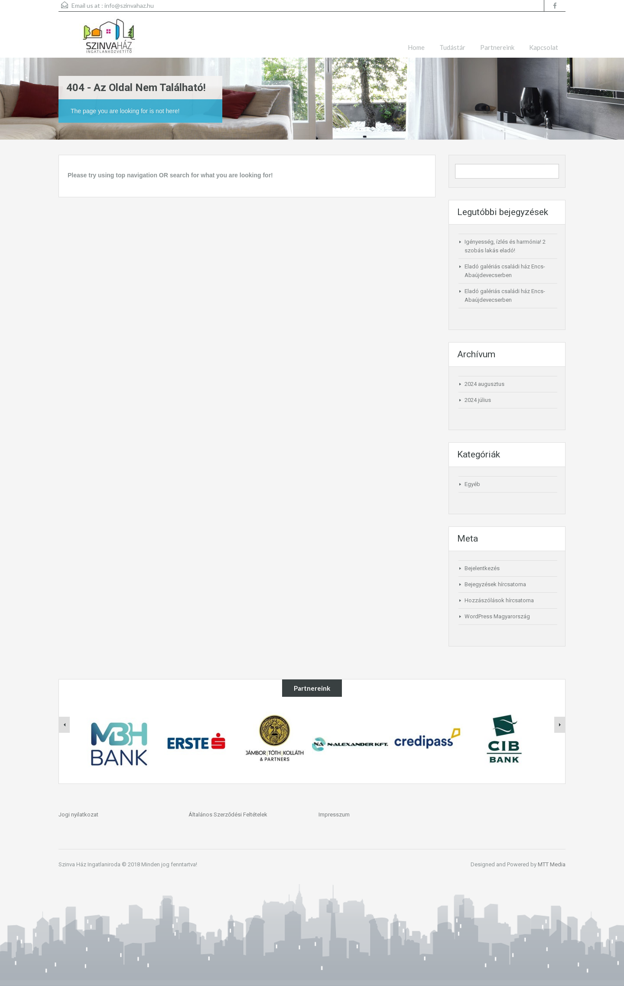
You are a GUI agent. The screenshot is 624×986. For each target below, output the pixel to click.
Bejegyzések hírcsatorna (495, 584)
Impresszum (334, 814)
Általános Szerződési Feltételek (227, 814)
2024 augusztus (484, 384)
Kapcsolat (543, 47)
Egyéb (472, 484)
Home (416, 47)
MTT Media (552, 864)
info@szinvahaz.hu (129, 5)
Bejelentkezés (482, 568)
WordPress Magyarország (497, 616)
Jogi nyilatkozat (78, 814)
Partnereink (497, 47)
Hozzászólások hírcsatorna (499, 600)
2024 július (478, 400)
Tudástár (452, 47)
